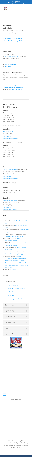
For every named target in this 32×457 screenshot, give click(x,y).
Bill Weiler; (22, 265)
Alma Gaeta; (14, 258)
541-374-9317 (7, 176)
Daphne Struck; (14, 265)
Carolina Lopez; (19, 260)
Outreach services (13, 292)
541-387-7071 (8, 232)
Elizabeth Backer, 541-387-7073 (14, 254)
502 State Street (8, 132)
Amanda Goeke (22, 258)
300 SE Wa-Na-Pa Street (10, 169)
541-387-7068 (19, 236)
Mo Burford (18, 225)
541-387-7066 (14, 241)
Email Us (10, 394)
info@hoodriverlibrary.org (12, 56)
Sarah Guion (13, 269)
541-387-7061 (14, 245)
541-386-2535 (7, 136)
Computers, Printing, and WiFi (16, 288)
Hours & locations (13, 285)
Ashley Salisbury (19, 263)
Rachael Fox (18, 221)
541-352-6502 (7, 207)
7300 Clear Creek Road (10, 200)
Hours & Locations (16, 453)
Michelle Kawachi (10, 260)
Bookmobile (11, 295)
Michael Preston (9, 263)
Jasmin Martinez (9, 236)
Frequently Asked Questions (13, 38)
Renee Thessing (24, 229)
